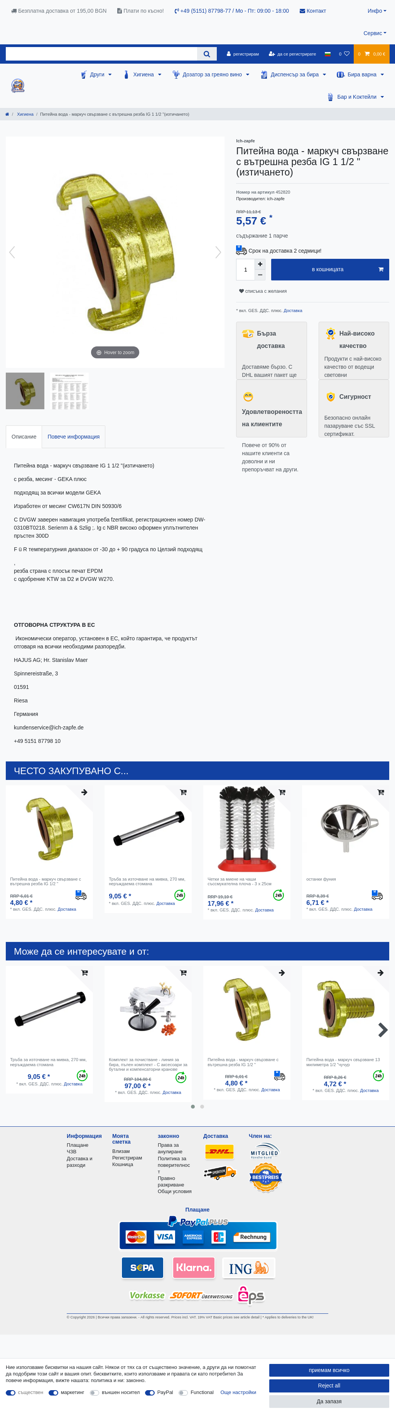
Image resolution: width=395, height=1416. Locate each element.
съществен (31, 1392)
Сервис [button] (372, 33)
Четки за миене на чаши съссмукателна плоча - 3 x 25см (240, 881)
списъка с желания (263, 291)
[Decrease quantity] (260, 275)
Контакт (313, 11)
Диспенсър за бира (295, 74)
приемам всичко (329, 1370)
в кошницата (347, 269)
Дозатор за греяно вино (213, 74)
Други (98, 74)
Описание (24, 437)
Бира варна (363, 74)
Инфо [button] (375, 11)
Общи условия (175, 1191)
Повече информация (73, 437)
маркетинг (72, 1392)
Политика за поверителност (174, 1165)
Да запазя (329, 1401)
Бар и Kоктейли (357, 97)
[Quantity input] (245, 269)
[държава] (328, 54)
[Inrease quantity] (260, 264)
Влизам (121, 1151)
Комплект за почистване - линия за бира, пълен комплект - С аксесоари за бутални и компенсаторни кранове (148, 1064)
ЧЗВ (71, 1151)
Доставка (292, 310)
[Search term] (101, 54)
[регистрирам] (243, 54)
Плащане (77, 1145)
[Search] (207, 54)
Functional (202, 1392)
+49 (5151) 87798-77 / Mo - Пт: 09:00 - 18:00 (232, 11)
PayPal (165, 1392)
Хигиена (144, 74)
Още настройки (239, 1392)
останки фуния (321, 879)
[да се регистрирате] (292, 54)
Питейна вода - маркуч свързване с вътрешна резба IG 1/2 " (45, 881)
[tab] (24, 436)
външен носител (121, 1392)
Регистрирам (127, 1158)
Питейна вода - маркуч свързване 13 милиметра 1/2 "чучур (343, 1062)
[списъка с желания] (344, 54)
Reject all (329, 1385)
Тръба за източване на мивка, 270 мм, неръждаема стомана (147, 881)
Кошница (122, 1164)
